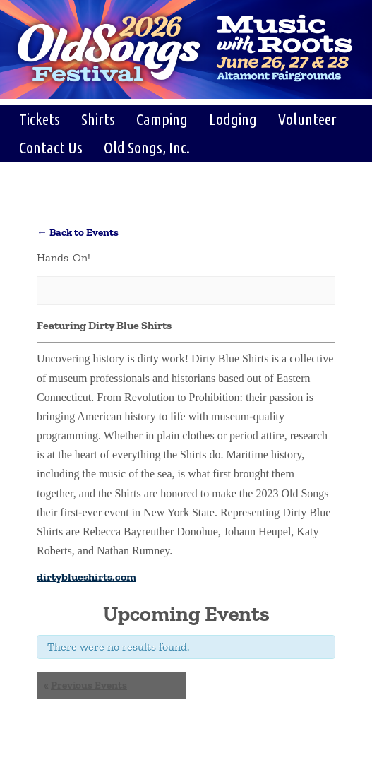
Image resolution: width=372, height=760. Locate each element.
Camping (162, 119)
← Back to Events (78, 232)
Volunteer (307, 119)
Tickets (39, 119)
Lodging (233, 119)
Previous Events (85, 685)
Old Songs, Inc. (147, 147)
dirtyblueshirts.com (86, 576)
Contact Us (51, 147)
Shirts (98, 119)
